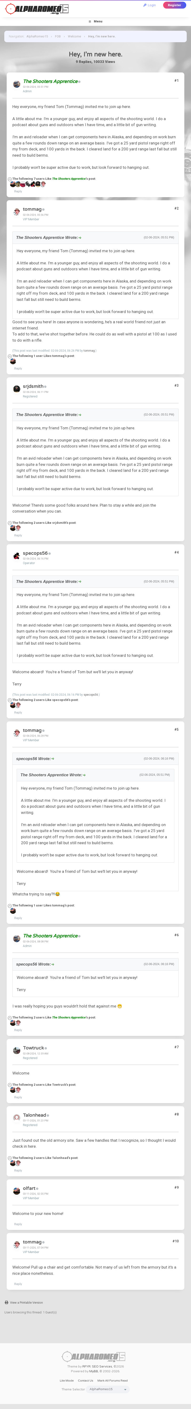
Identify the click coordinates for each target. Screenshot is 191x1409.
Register (174, 5)
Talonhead (34, 1115)
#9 (176, 1187)
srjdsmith (33, 386)
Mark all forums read (112, 1380)
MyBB (93, 1371)
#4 (176, 552)
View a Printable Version (26, 1302)
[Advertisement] (95, 1332)
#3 (176, 385)
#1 (176, 80)
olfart (29, 1188)
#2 (176, 208)
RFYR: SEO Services (97, 1366)
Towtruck (33, 1048)
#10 (175, 1241)
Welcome (74, 36)
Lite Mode (67, 1380)
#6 (176, 935)
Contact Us (85, 1380)
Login (149, 5)
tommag (32, 209)
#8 (176, 1114)
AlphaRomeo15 (37, 36)
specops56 (35, 553)
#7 (176, 1047)
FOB (58, 36)
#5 (176, 729)
